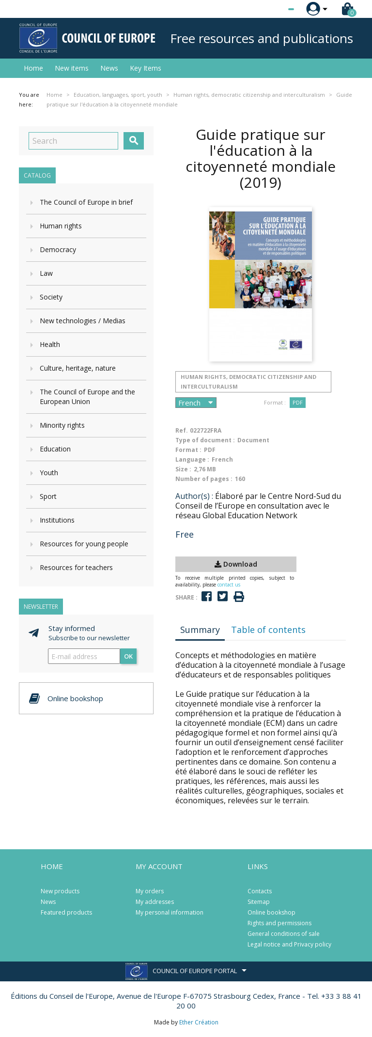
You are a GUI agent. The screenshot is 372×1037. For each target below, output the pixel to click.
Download (236, 564)
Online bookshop (271, 912)
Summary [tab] (200, 629)
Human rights (61, 225)
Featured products (66, 912)
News (109, 68)
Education (55, 448)
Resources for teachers (76, 567)
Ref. (181, 430)
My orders (150, 891)
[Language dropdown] (273, 9)
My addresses (155, 902)
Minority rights (62, 425)
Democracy (58, 249)
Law (46, 273)
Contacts (260, 891)
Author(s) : (194, 496)
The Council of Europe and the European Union (87, 396)
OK (128, 656)
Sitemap (259, 902)
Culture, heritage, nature (78, 368)
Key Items (145, 68)
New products (60, 891)
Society (51, 296)
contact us (228, 584)
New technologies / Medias (82, 320)
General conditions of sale (284, 934)
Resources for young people (84, 543)
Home (33, 68)
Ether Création (198, 1022)
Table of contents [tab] (268, 629)
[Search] (73, 141)
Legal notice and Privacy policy (289, 944)
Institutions (57, 520)
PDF (298, 402)
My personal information (169, 912)
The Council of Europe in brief (86, 202)
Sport (48, 496)
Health (50, 344)
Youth (49, 472)
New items (72, 68)
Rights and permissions (279, 923)
